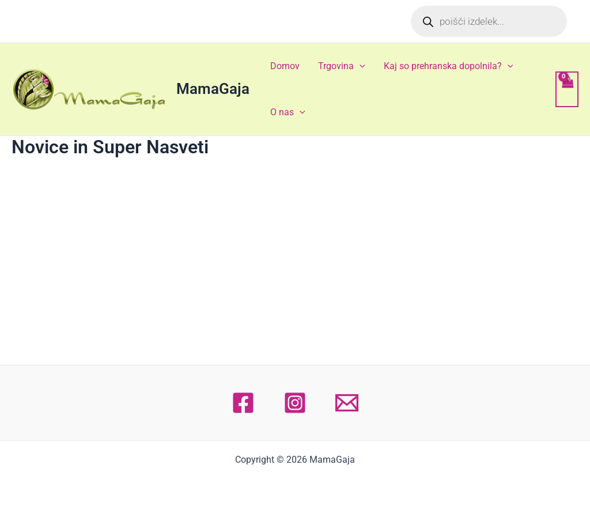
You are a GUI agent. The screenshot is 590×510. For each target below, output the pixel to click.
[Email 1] (346, 402)
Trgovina (341, 66)
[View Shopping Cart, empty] (566, 89)
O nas (287, 112)
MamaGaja (212, 88)
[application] (359, 66)
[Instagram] (295, 402)
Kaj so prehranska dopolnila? (448, 66)
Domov (285, 66)
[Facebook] (243, 402)
